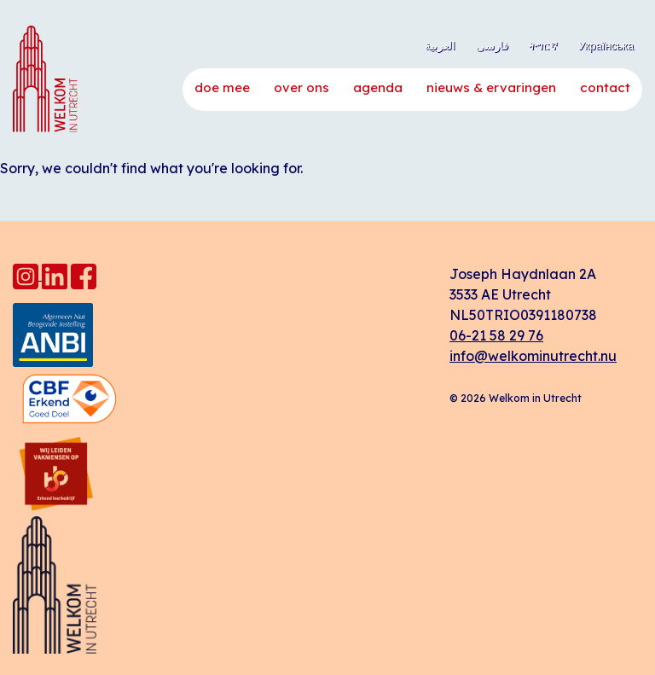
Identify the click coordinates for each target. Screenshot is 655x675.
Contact (605, 87)
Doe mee (222, 87)
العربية (440, 45)
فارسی (492, 45)
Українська (606, 45)
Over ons (301, 87)
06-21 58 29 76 (496, 335)
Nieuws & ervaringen (491, 87)
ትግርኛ (543, 45)
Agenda (378, 87)
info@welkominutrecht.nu (533, 355)
